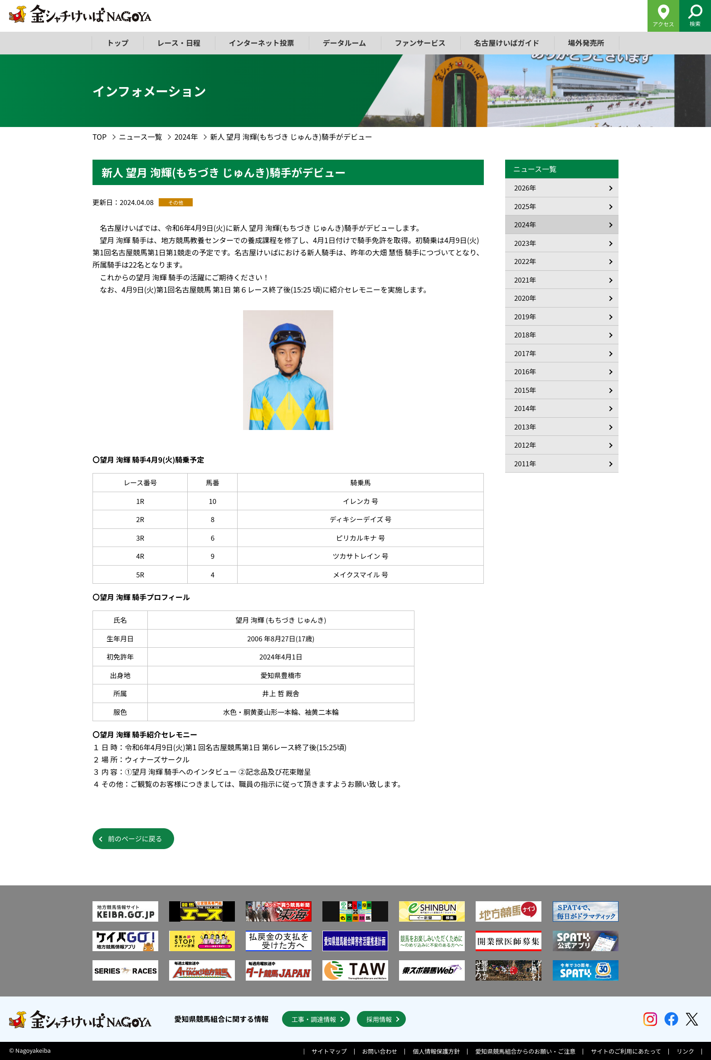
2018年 (525, 334)
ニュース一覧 (140, 137)
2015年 (525, 390)
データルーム (344, 42)
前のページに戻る (135, 838)
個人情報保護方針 (436, 1051)
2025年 (525, 206)
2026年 (525, 187)
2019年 (525, 316)
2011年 (525, 463)
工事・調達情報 (314, 1019)
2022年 (525, 261)
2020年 (525, 298)
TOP (100, 137)
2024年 (186, 137)
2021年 (525, 279)
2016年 (525, 371)
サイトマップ (329, 1051)
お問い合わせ (380, 1051)
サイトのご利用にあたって (626, 1051)
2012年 (525, 444)
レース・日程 (178, 42)
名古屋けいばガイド (506, 42)
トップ (118, 42)
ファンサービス (419, 42)
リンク (685, 1051)
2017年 (525, 353)
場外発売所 (586, 42)
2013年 (525, 426)
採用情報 (379, 1019)
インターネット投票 (261, 42)
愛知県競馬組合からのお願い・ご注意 (525, 1051)
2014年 (525, 408)
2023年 (525, 243)
